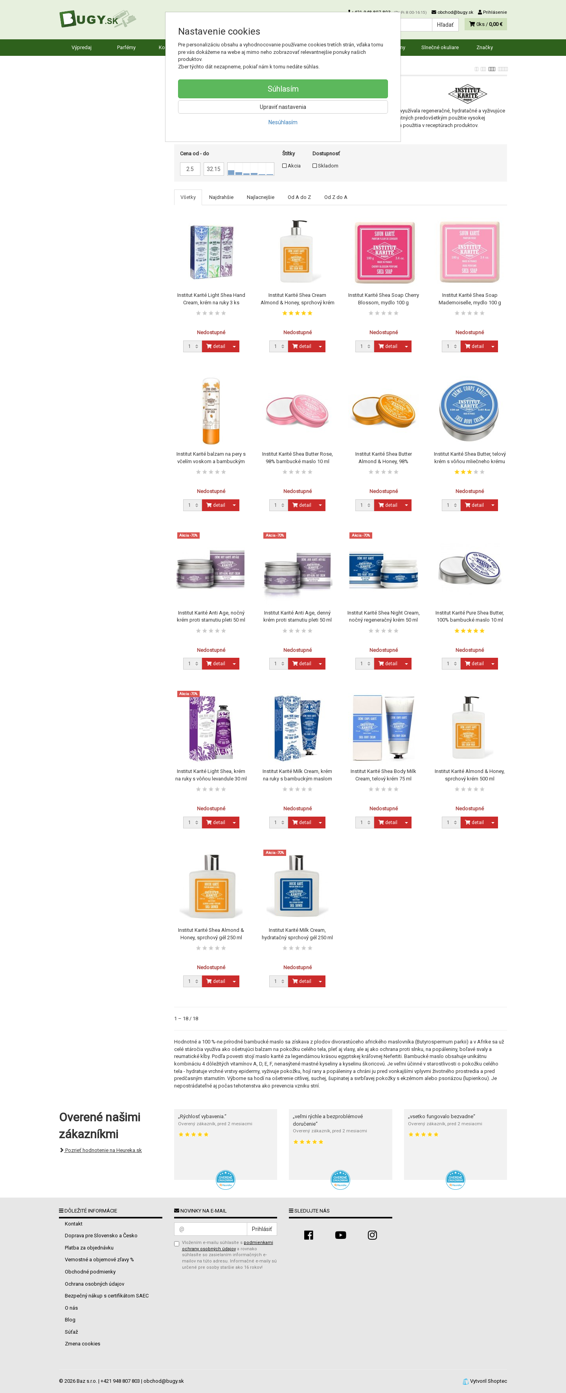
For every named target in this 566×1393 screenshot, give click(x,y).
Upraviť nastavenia (283, 107)
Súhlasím (283, 89)
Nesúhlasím (283, 122)
